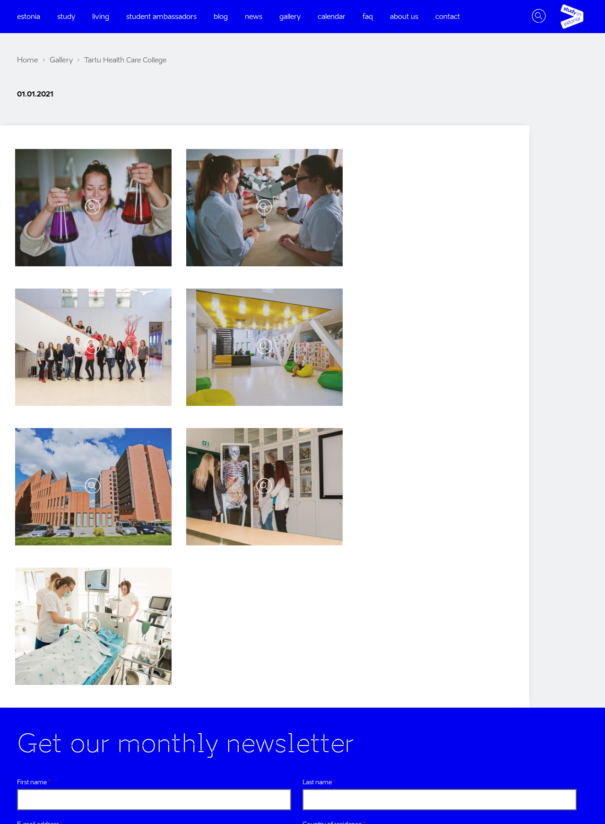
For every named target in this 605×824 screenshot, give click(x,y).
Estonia (28, 16)
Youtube (128, 682)
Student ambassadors (161, 16)
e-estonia (564, 632)
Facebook (21, 682)
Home (27, 60)
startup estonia (554, 707)
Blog (221, 16)
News (253, 16)
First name (32, 438)
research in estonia (549, 689)
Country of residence (332, 480)
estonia (567, 613)
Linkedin (167, 682)
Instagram (54, 682)
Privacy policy (204, 523)
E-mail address (38, 480)
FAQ (368, 16)
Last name (317, 438)
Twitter (90, 682)
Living (100, 16)
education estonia (550, 726)
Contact (447, 16)
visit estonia (560, 651)
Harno (540, 782)
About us (404, 16)
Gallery (290, 16)
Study (66, 16)
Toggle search (539, 16)
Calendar (332, 16)
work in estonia (554, 670)
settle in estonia (554, 745)
